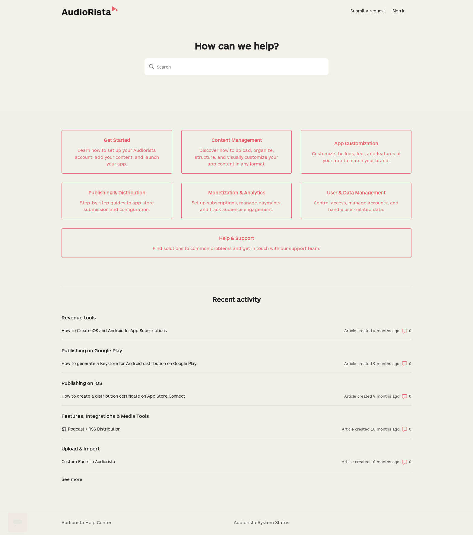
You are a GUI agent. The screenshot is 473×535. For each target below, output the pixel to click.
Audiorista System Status (261, 522)
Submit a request (368, 10)
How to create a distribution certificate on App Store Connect (123, 396)
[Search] (236, 66)
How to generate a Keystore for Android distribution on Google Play (129, 363)
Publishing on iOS (82, 383)
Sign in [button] (398, 10)
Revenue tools (79, 317)
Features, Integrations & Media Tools (105, 416)
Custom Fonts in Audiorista (88, 461)
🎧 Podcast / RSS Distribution (91, 428)
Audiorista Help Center (87, 522)
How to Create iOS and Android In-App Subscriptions (114, 330)
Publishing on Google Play (92, 350)
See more (72, 479)
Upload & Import (81, 448)
